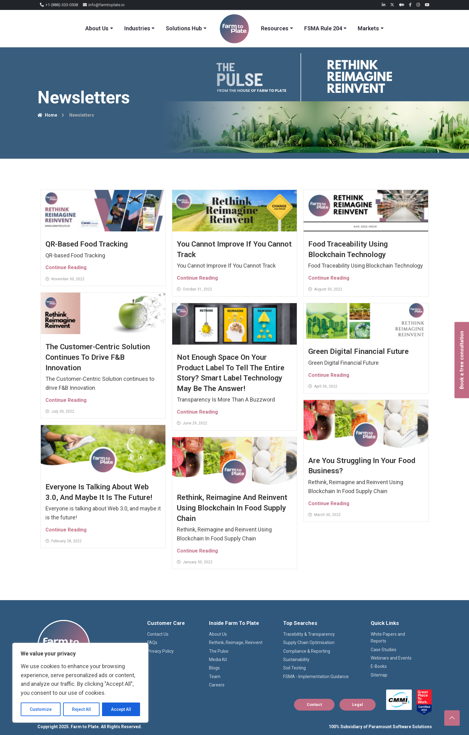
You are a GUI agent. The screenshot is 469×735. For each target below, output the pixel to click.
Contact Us (157, 634)
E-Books (379, 666)
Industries (137, 28)
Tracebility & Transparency (309, 634)
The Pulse (218, 651)
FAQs (152, 642)
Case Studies (383, 649)
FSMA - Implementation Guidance (316, 676)
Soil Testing (294, 667)
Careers (216, 684)
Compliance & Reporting (306, 651)
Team (214, 676)
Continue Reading (66, 267)
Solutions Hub (184, 28)
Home (47, 115)
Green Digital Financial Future (358, 351)
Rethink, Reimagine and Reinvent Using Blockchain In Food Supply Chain (232, 507)
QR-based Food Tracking (86, 244)
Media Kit (218, 659)
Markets (368, 28)
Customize (41, 709)
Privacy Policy (160, 651)
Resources (274, 28)
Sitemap (379, 675)
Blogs (214, 667)
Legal (357, 704)
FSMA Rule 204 (323, 28)
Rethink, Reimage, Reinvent (235, 642)
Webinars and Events (391, 657)
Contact (314, 704)
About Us (97, 28)
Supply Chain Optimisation (309, 642)
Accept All (121, 709)
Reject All (81, 709)
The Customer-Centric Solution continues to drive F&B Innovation (97, 357)
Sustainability (296, 659)
